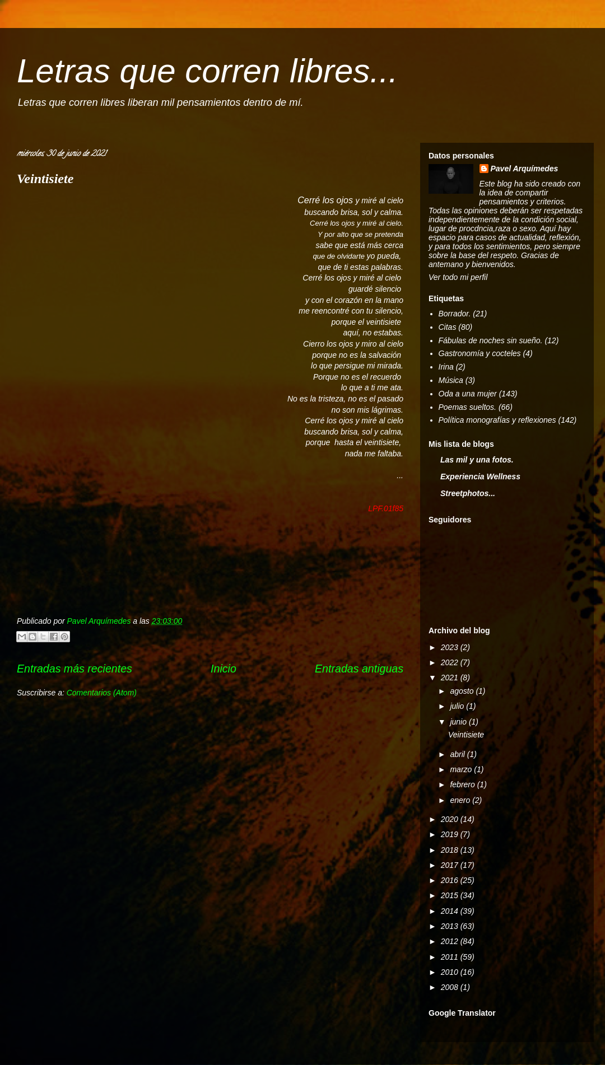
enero (461, 800)
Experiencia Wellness (480, 476)
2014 (450, 911)
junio (459, 721)
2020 (450, 819)
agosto (463, 690)
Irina (446, 366)
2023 (450, 647)
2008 (450, 987)
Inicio (223, 668)
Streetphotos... (467, 493)
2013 (450, 926)
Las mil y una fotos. (477, 459)
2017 (450, 865)
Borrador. (455, 313)
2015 (450, 895)
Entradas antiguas (359, 668)
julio (458, 706)
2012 (450, 941)
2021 (450, 677)
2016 (450, 880)
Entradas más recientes (74, 668)
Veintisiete (45, 178)
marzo (462, 769)
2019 (450, 834)
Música (451, 380)
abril (458, 754)
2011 (450, 956)
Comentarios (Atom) (102, 692)
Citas (448, 327)
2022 (450, 662)
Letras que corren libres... (207, 71)
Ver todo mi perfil (458, 277)
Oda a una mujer (468, 393)
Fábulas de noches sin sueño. (491, 340)
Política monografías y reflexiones (497, 419)
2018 (450, 850)
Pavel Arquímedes (525, 168)
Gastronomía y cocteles (480, 353)
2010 (450, 972)
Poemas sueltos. (468, 407)
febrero (463, 784)
